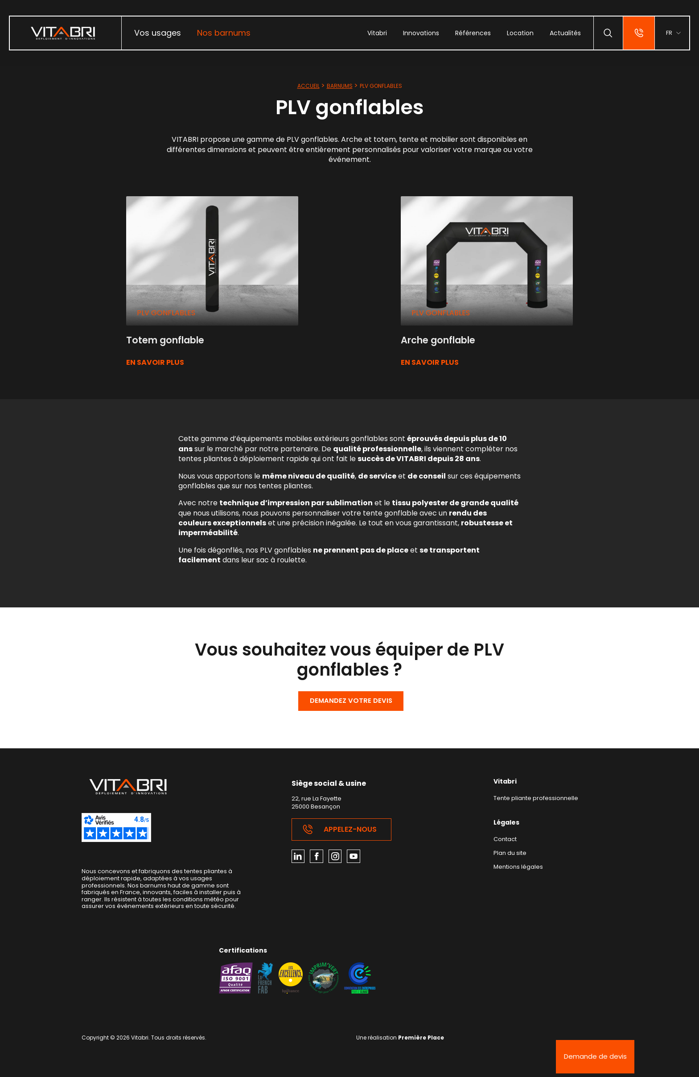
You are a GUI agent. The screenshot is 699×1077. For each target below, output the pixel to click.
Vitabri (374, 33)
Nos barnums (224, 32)
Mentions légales (519, 870)
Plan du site (511, 856)
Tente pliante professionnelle (538, 801)
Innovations (418, 33)
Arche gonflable (443, 340)
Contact (506, 842)
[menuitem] (157, 33)
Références (470, 33)
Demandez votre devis (351, 702)
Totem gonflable (169, 340)
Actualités (562, 33)
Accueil (308, 86)
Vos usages (157, 32)
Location (517, 33)
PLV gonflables (166, 313)
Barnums (340, 86)
